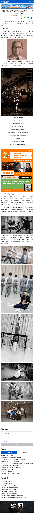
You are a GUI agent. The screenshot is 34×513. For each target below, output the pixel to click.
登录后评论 (4, 441)
